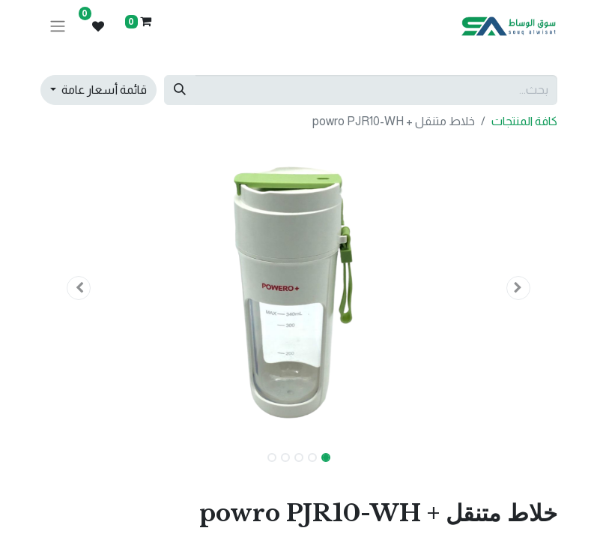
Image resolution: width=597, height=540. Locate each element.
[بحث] (180, 90)
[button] (518, 288)
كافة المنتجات (524, 121)
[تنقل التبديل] (57, 26)
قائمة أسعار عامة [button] (103, 89)
